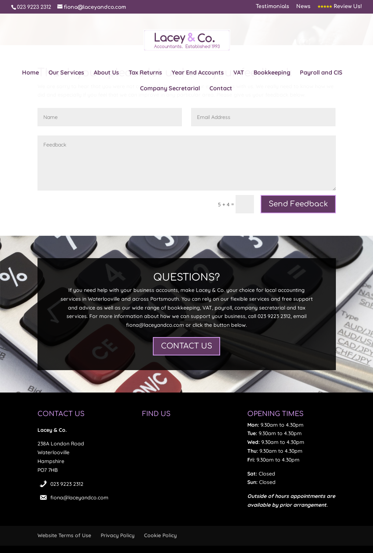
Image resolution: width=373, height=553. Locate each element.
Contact (220, 89)
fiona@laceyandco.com (79, 497)
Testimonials (272, 6)
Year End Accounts (198, 73)
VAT (238, 73)
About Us (106, 73)
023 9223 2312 (66, 484)
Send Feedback (298, 204)
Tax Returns (145, 73)
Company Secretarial (170, 89)
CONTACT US (186, 346)
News (303, 6)
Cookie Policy (160, 535)
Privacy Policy (118, 535)
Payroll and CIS (321, 73)
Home (30, 73)
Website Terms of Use (64, 535)
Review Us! (340, 6)
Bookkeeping (272, 73)
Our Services (66, 73)
